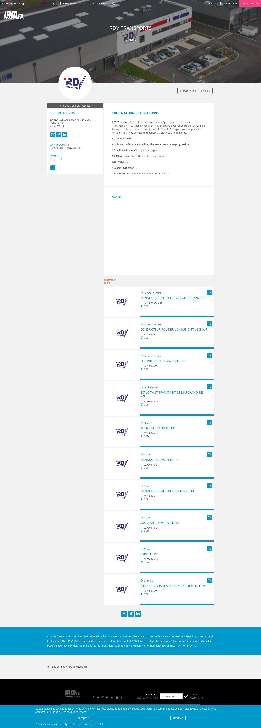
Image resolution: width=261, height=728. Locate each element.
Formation (70, 3)
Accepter (83, 718)
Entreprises (99, 3)
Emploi (54, 3)
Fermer (227, 706)
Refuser (178, 718)
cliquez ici (97, 724)
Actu (84, 3)
